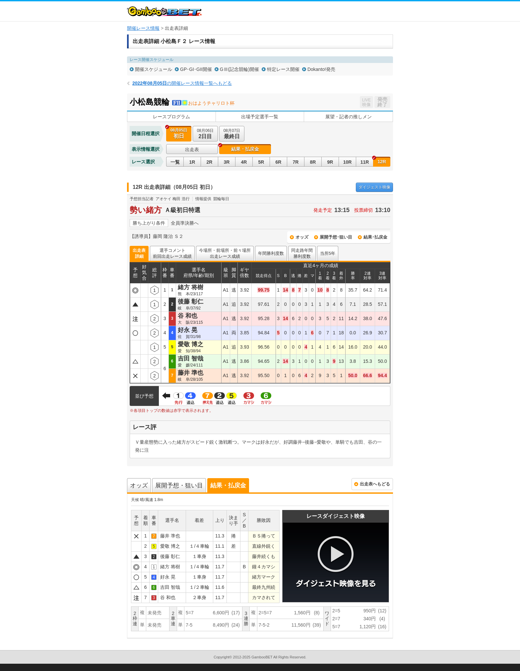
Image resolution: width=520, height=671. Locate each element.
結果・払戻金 (245, 149)
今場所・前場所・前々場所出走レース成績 (225, 253)
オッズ (301, 237)
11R (364, 162)
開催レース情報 (143, 28)
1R (192, 162)
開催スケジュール (153, 69)
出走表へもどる (375, 483)
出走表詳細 (139, 253)
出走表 (192, 149)
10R (347, 162)
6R (279, 162)
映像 (374, 187)
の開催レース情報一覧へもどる (182, 83)
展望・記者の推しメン (348, 116)
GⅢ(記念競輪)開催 (239, 69)
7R (296, 162)
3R (227, 162)
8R (313, 162)
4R (244, 162)
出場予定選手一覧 (259, 116)
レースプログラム (171, 116)
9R (330, 162)
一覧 (175, 162)
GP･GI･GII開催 (196, 69)
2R (210, 162)
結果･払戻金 (375, 237)
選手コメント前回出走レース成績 (172, 253)
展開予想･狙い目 (336, 237)
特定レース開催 (283, 69)
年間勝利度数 (271, 253)
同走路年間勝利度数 (302, 253)
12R (381, 161)
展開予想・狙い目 (179, 485)
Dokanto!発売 (321, 69)
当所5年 (327, 253)
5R (261, 162)
